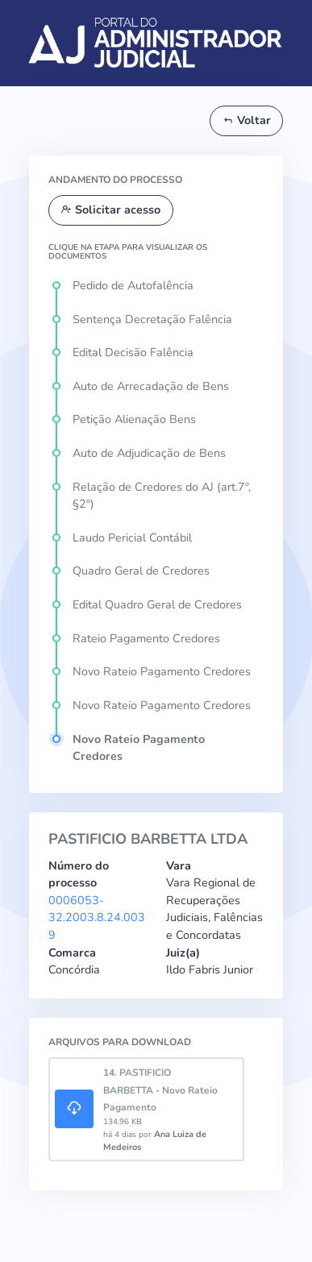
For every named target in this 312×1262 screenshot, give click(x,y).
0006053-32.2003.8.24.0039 (96, 917)
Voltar (247, 120)
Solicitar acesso (110, 209)
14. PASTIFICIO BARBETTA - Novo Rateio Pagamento (160, 1090)
